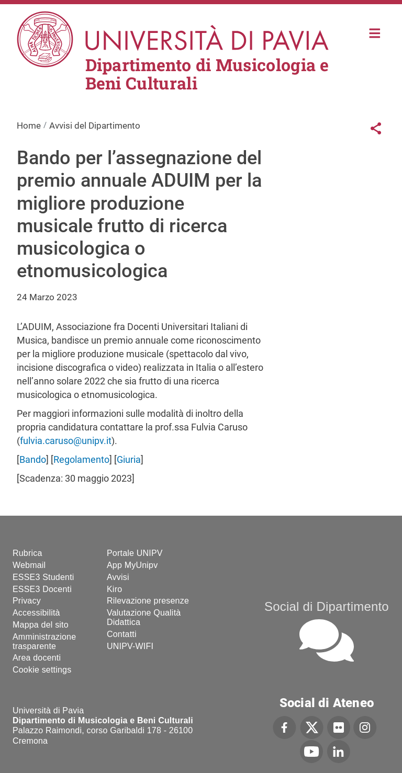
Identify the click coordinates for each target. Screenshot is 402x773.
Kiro (114, 589)
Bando (32, 459)
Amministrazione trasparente (44, 641)
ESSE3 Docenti (42, 589)
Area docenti (37, 657)
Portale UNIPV (135, 553)
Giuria (129, 459)
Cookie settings (42, 669)
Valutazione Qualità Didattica (144, 617)
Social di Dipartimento (326, 606)
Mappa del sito (41, 624)
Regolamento (81, 459)
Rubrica (27, 553)
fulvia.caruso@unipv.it (65, 440)
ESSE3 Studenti (43, 577)
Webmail (29, 565)
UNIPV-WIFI (130, 646)
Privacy (27, 600)
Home (375, 32)
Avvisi (118, 577)
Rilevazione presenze (148, 600)
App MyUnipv (132, 565)
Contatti (122, 634)
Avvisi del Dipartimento (94, 125)
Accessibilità (36, 612)
